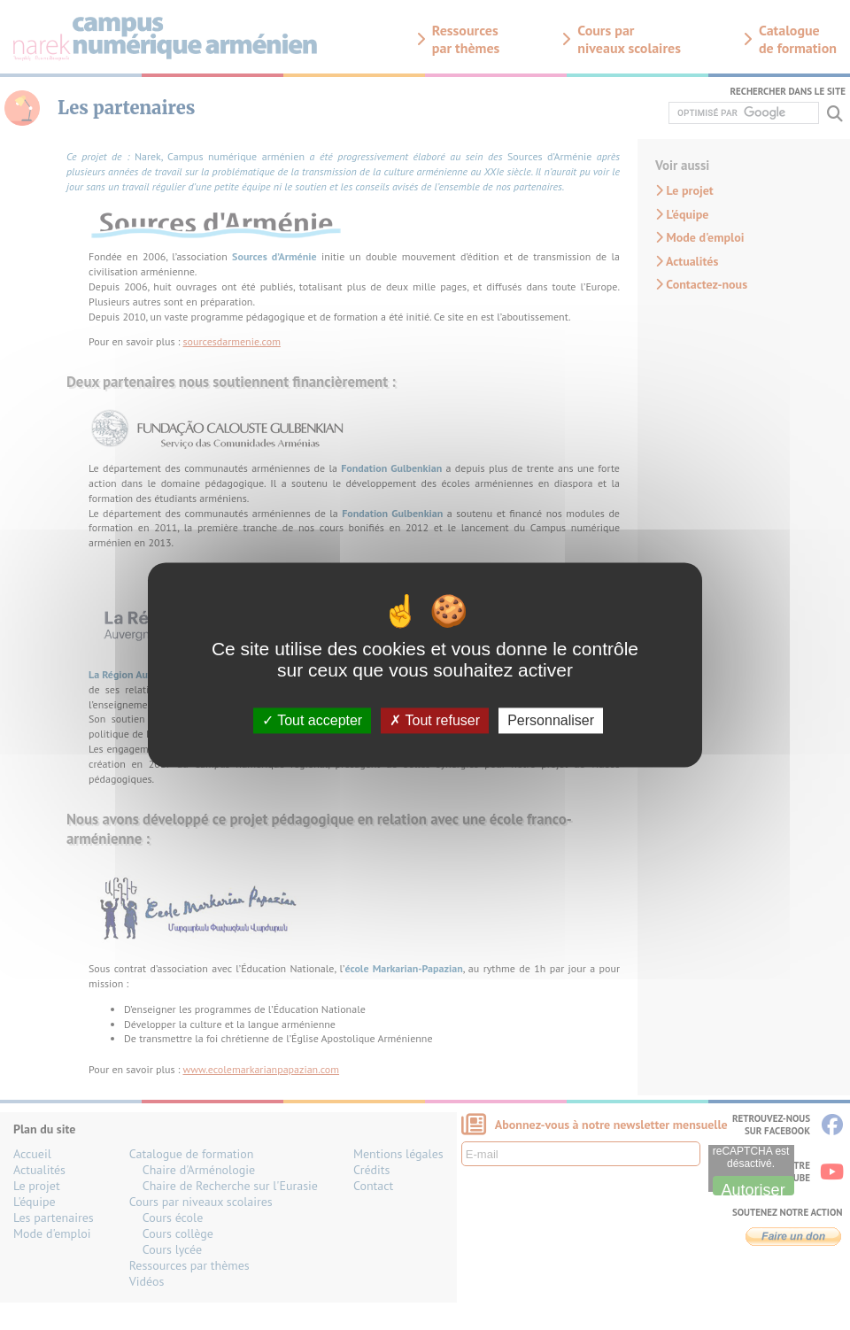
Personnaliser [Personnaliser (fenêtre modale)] (550, 720)
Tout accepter (312, 720)
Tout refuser (435, 720)
